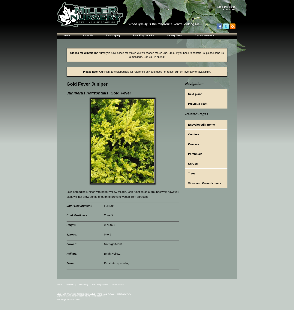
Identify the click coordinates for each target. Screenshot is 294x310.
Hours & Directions (225, 7)
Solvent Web (74, 300)
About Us (88, 35)
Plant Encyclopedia (143, 35)
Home (67, 35)
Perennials (195, 153)
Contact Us (229, 9)
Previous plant (197, 103)
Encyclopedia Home (201, 124)
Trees (191, 173)
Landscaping (113, 35)
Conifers (194, 134)
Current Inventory (204, 35)
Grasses (193, 144)
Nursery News (174, 35)
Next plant (195, 94)
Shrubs (193, 163)
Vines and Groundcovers (204, 183)
